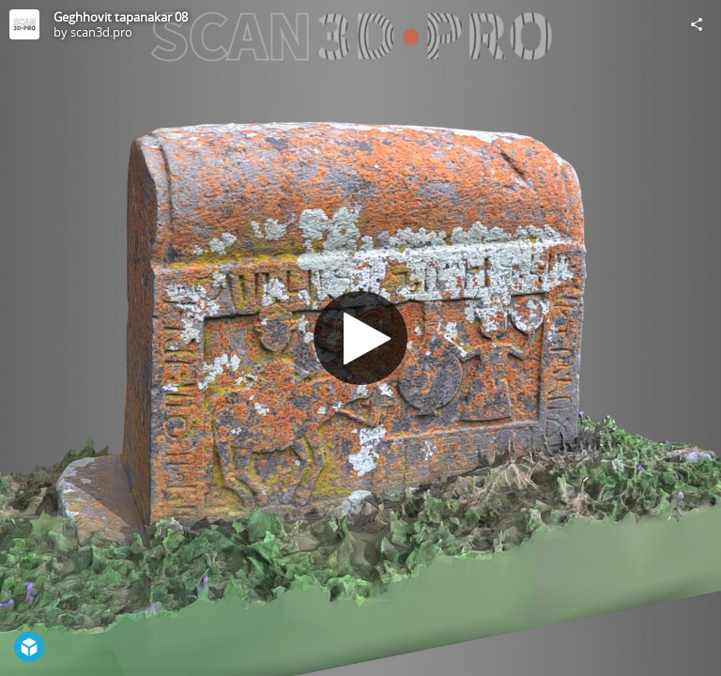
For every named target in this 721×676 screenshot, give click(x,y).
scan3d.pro (101, 31)
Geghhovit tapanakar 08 (121, 16)
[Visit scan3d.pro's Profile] (24, 24)
